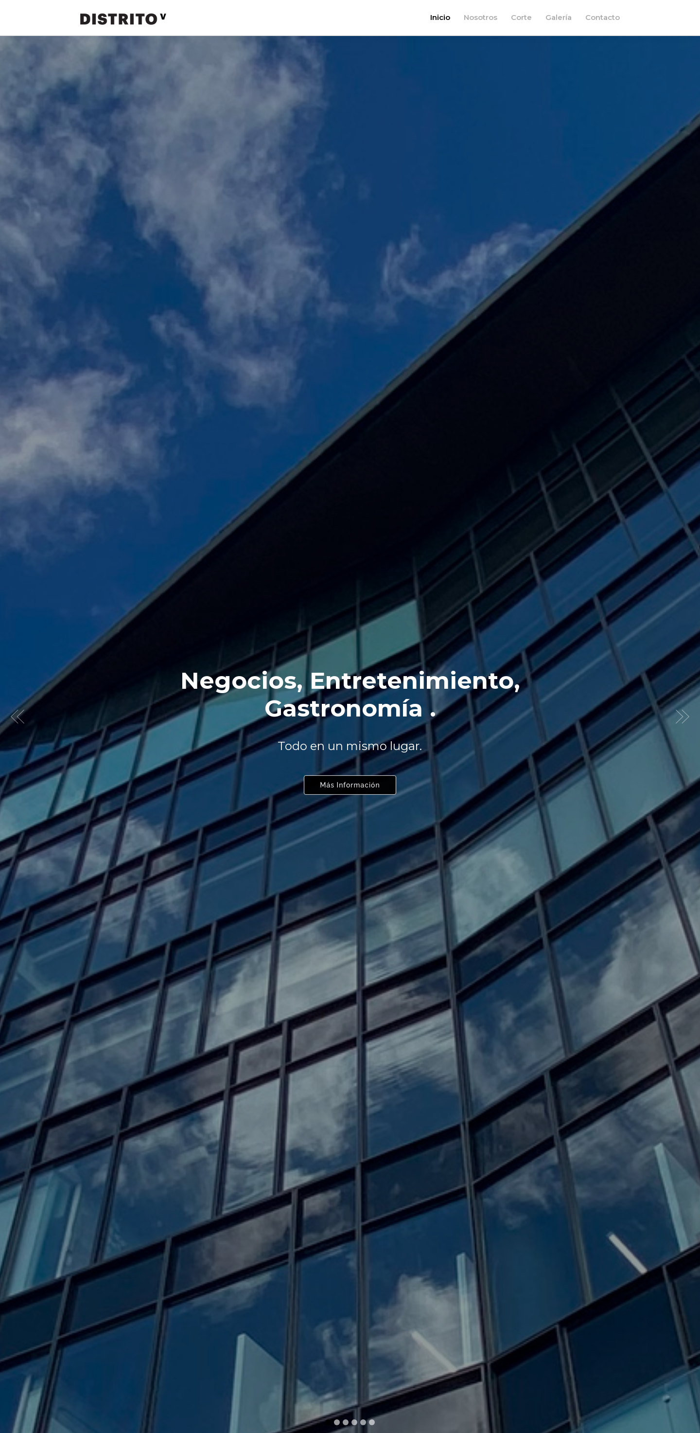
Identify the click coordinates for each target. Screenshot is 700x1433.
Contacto (602, 17)
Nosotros (480, 17)
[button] (17, 716)
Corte (521, 17)
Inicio (440, 17)
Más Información (350, 780)
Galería (558, 17)
